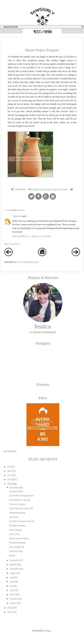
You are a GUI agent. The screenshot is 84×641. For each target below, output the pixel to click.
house (42, 189)
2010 (9, 479)
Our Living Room (16, 547)
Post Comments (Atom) (28, 262)
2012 (9, 471)
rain (55, 189)
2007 (9, 612)
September (14, 569)
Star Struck (14, 517)
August (13, 573)
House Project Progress (19, 538)
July (11, 577)
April (12, 590)
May (11, 586)
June (11, 581)
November (14, 560)
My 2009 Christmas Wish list (21, 521)
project (49, 189)
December (14, 487)
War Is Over (14, 534)
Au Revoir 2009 (16, 491)
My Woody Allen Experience (21, 495)
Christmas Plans (16, 551)
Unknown (16, 216)
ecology (34, 189)
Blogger (47, 630)
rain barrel (62, 189)
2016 (9, 466)
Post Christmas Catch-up (19, 500)
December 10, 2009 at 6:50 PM (31, 236)
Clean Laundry (15, 530)
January (13, 603)
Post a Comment (11, 244)
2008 (9, 608)
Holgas (12, 555)
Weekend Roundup (17, 512)
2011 (9, 475)
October (13, 564)
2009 (9, 484)
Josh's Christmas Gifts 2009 (21, 508)
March (12, 594)
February (13, 599)
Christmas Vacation (17, 504)
